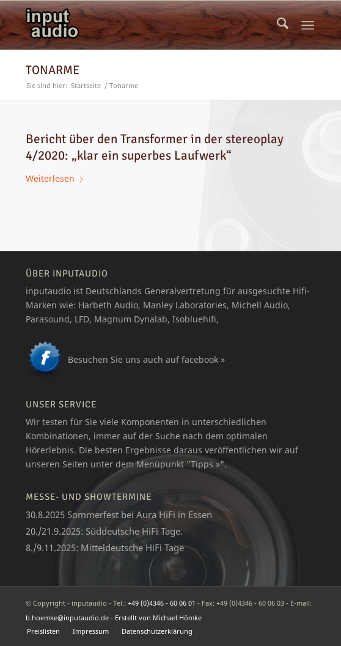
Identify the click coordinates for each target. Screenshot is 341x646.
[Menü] (308, 25)
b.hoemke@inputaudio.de (67, 617)
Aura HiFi (155, 514)
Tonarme (52, 70)
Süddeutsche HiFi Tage (133, 531)
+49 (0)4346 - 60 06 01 (162, 602)
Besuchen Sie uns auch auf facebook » (146, 359)
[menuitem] (282, 25)
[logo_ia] (141, 25)
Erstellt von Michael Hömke (158, 617)
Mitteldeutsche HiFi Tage (132, 547)
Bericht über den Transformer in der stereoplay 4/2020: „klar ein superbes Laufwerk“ (155, 147)
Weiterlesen (55, 178)
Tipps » (205, 464)
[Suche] (282, 25)
